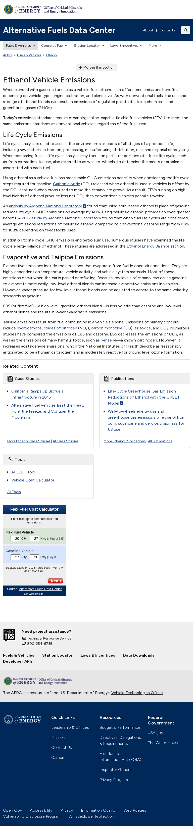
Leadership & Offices (70, 727)
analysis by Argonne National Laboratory (47, 206)
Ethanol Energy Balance (148, 246)
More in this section (96, 67)
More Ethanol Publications (125, 441)
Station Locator (89, 45)
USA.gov (155, 732)
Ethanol (51, 55)
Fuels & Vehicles (20, 45)
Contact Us (61, 747)
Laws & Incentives (126, 45)
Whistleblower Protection (91, 816)
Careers (58, 757)
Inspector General (116, 769)
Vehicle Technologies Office (137, 692)
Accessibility (41, 810)
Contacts (167, 30)
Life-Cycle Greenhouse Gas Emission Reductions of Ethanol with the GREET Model (144, 397)
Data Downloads (138, 655)
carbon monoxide (106, 328)
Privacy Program (114, 779)
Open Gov (12, 810)
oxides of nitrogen (60, 328)
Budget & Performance (120, 727)
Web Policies (135, 810)
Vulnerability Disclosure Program (32, 816)
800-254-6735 (37, 644)
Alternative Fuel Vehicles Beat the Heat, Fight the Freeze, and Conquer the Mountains (47, 411)
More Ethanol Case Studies (29, 441)
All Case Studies (65, 441)
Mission (58, 737)
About (148, 30)
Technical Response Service (46, 638)
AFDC (7, 55)
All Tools (14, 492)
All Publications (160, 441)
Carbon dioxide (66, 183)
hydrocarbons (29, 328)
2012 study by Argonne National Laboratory (61, 218)
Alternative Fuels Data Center (59, 30)
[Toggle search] (185, 30)
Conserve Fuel (54, 45)
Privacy (66, 810)
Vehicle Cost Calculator (32, 480)
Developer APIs (18, 661)
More (155, 45)
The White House (163, 742)
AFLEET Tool (23, 472)
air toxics (142, 328)
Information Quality (98, 810)
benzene (108, 340)
